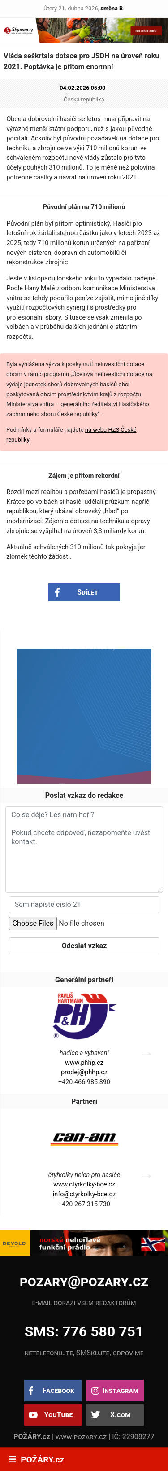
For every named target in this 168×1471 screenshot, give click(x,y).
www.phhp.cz (84, 1063)
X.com (120, 1414)
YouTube (58, 1414)
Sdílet (87, 592)
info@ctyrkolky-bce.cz (84, 1194)
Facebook (58, 1390)
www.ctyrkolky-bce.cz (84, 1184)
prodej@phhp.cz (84, 1072)
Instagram (120, 1390)
